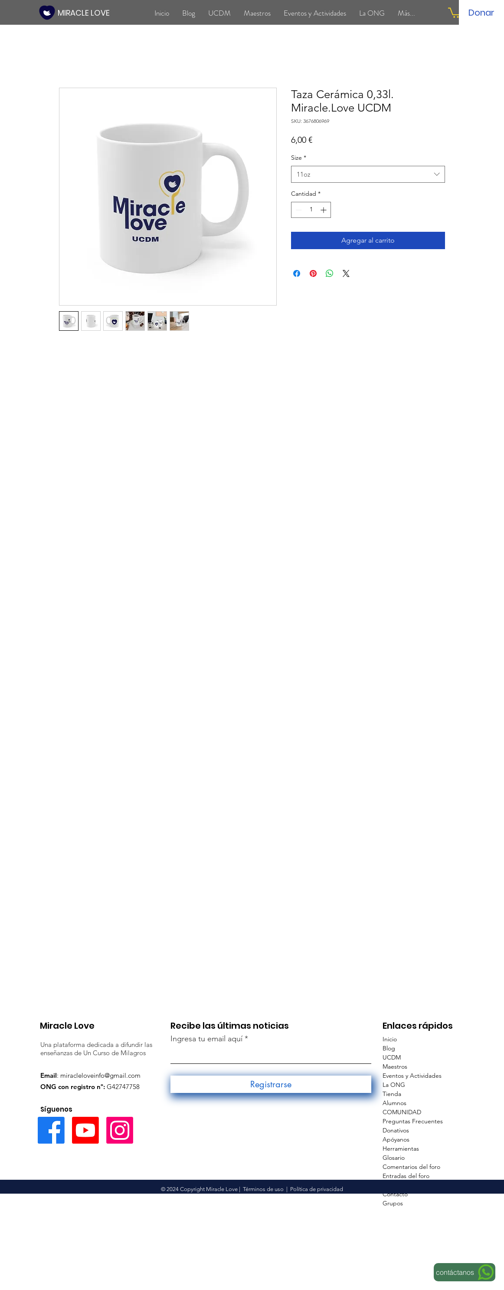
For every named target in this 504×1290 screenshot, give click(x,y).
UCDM (392, 1057)
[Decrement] (297, 209)
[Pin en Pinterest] (313, 273)
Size (298, 157)
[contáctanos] (464, 1272)
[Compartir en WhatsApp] (329, 273)
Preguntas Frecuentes (413, 1121)
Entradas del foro (406, 1176)
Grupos (393, 1203)
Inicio (390, 1039)
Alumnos (394, 1103)
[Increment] (324, 209)
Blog (389, 1048)
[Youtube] (85, 1130)
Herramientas (401, 1148)
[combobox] (368, 174)
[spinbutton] (311, 209)
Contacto (395, 1194)
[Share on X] (346, 273)
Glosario (394, 1158)
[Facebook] (51, 1130)
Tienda (392, 1094)
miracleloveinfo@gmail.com (100, 1075)
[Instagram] (119, 1130)
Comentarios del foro (411, 1167)
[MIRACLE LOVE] (84, 13)
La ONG (394, 1085)
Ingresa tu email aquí (206, 1039)
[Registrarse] (270, 1084)
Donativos (396, 1130)
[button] (454, 12)
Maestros (395, 1066)
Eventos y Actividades (412, 1075)
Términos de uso (263, 1189)
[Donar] (481, 12)
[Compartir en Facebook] (296, 273)
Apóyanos (396, 1139)
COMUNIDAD (402, 1112)
